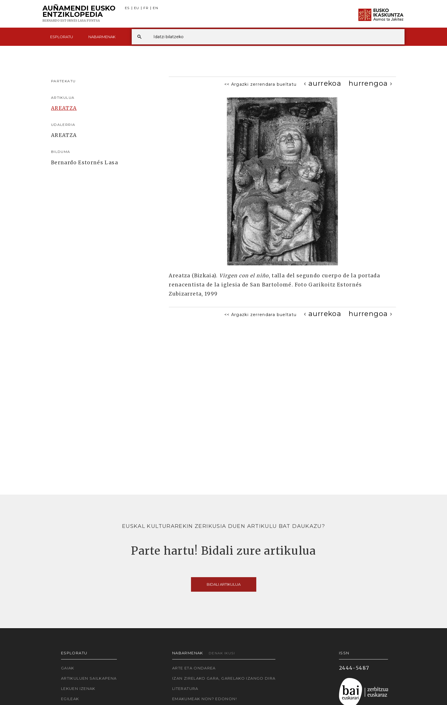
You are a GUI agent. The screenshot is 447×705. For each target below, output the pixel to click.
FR (146, 8)
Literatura (185, 688)
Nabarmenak (101, 36)
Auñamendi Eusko (78, 14)
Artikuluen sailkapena (89, 678)
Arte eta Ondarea (194, 668)
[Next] (370, 83)
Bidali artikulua (224, 584)
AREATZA (64, 108)
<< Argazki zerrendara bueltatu (260, 84)
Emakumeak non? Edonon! (204, 698)
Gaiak (67, 668)
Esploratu (61, 36)
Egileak (70, 698)
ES (127, 8)
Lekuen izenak (78, 688)
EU (136, 8)
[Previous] (323, 83)
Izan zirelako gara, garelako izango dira (223, 678)
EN (155, 8)
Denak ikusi (222, 653)
